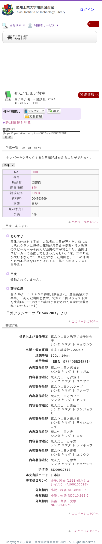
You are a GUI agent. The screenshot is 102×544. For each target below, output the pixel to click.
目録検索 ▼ (14, 25)
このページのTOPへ (85, 222)
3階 (34, 187)
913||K (36, 193)
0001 (35, 172)
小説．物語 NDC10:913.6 (69, 495)
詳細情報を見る (18, 122)
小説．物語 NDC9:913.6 (69, 490)
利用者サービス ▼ (43, 25)
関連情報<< (89, 94)
